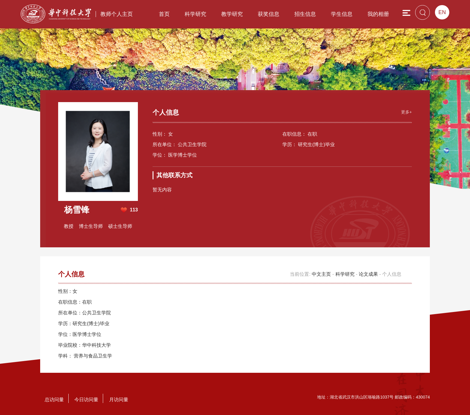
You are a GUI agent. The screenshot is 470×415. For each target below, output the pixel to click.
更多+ (406, 112)
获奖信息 (268, 14)
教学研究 (232, 14)
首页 (164, 14)
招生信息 (305, 14)
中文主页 (321, 274)
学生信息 (341, 14)
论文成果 (368, 274)
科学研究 (195, 14)
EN (442, 12)
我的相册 (378, 14)
